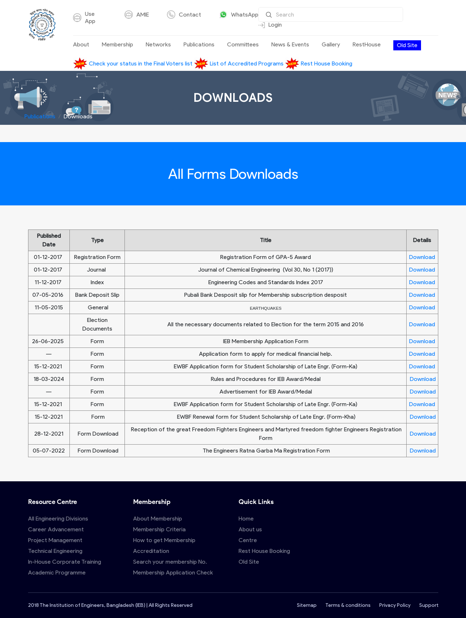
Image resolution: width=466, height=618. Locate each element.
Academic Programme (57, 572)
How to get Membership (164, 540)
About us (250, 529)
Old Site (407, 45)
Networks (158, 44)
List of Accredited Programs (239, 63)
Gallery (331, 44)
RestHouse (367, 44)
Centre (248, 540)
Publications (199, 44)
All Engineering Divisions (58, 518)
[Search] (331, 14)
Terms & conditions (348, 605)
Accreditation (151, 550)
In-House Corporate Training (64, 561)
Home (246, 518)
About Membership (157, 518)
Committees (243, 44)
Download (422, 257)
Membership (117, 44)
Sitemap (307, 605)
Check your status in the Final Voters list (133, 63)
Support (428, 605)
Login (270, 25)
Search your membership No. (170, 561)
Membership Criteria (159, 529)
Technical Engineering (55, 550)
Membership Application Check (173, 572)
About (81, 44)
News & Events (290, 44)
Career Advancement (56, 529)
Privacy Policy (395, 605)
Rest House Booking (318, 63)
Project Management (55, 540)
